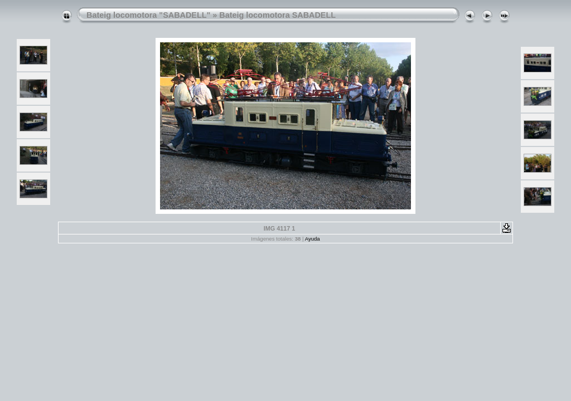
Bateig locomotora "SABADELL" (148, 15)
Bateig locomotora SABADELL (277, 15)
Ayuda (312, 239)
